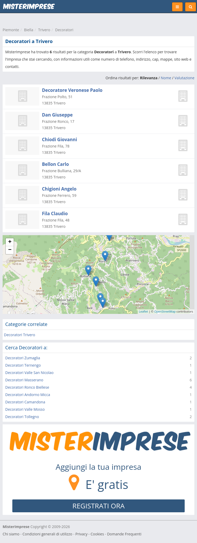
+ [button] (10, 242)
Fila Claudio (55, 213)
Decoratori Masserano (24, 379)
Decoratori (64, 29)
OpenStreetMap (165, 311)
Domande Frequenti (124, 533)
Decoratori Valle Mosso (25, 409)
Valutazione (184, 77)
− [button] (10, 250)
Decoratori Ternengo (23, 365)
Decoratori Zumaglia (22, 357)
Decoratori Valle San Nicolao (29, 372)
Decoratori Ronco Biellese (27, 387)
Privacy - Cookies (89, 533)
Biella (28, 29)
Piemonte (11, 29)
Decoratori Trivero (19, 334)
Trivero (44, 29)
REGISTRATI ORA (98, 505)
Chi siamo (11, 533)
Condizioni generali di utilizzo (47, 533)
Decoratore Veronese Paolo (72, 90)
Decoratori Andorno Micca (27, 394)
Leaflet (143, 311)
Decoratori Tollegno (22, 416)
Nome (166, 77)
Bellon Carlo (55, 164)
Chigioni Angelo (59, 189)
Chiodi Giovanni (59, 139)
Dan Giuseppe (57, 115)
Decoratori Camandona (25, 401)
